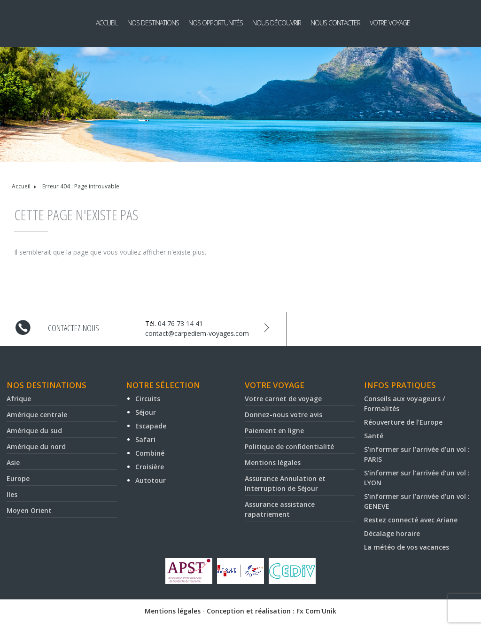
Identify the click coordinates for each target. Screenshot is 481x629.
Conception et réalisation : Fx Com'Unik (271, 610)
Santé (373, 435)
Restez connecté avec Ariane (411, 519)
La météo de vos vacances (406, 547)
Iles (12, 494)
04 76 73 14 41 (180, 323)
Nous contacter (335, 22)
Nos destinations (153, 22)
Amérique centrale (37, 414)
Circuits (147, 398)
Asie (13, 462)
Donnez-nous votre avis (283, 414)
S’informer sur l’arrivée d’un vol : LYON (417, 477)
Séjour (145, 412)
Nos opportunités (215, 22)
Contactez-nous (73, 328)
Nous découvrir (276, 22)
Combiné (149, 453)
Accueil (107, 22)
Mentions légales (273, 462)
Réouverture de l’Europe (403, 422)
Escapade (150, 425)
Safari (145, 439)
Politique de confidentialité (289, 446)
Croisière (149, 466)
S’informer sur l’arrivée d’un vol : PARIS (417, 454)
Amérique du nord (36, 446)
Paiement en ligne (274, 430)
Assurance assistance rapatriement (280, 509)
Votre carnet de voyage (283, 398)
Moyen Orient (29, 510)
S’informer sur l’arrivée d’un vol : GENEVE (417, 501)
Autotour (150, 480)
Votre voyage (390, 22)
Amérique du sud (34, 430)
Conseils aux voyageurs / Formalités (404, 403)
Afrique (19, 398)
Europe (18, 478)
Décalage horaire (392, 533)
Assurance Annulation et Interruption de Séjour (285, 483)
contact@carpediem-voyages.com (197, 333)
